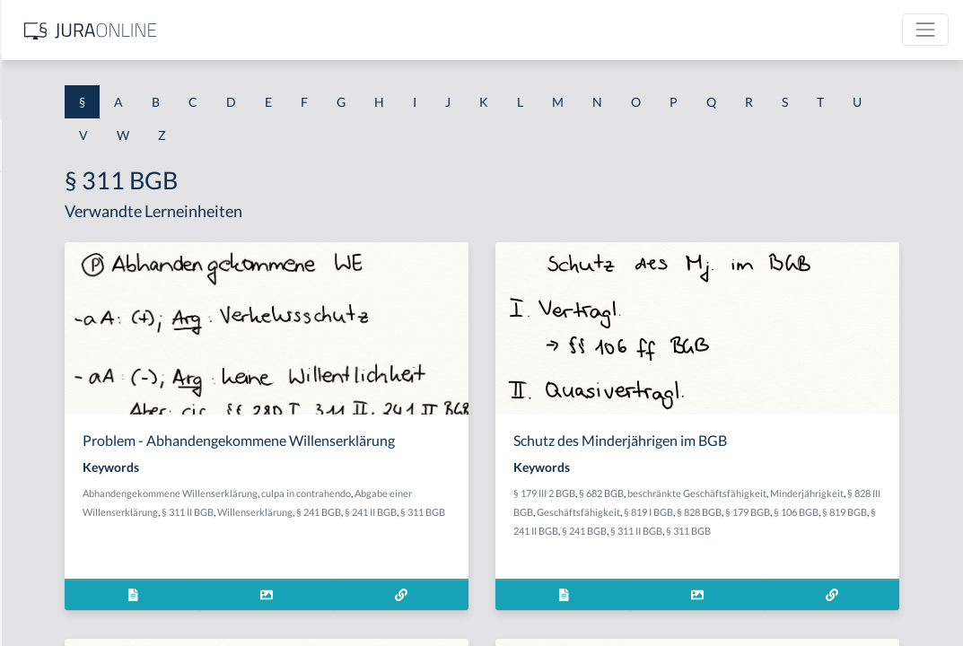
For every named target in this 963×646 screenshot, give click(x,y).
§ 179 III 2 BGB (688, 493)
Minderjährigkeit (694, 512)
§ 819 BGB (824, 531)
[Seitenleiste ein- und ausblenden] (258, 27)
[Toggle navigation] (925, 29)
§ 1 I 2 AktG (46, 433)
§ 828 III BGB (761, 512)
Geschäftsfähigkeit (834, 512)
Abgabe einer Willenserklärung (386, 529)
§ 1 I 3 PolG (45, 513)
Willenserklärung (550, 529)
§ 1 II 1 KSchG (52, 594)
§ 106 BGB (776, 531)
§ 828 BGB (679, 531)
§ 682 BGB (744, 493)
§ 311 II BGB (483, 529)
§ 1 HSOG (41, 352)
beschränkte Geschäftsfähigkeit (840, 493)
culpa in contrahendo (542, 510)
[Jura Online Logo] (376, 30)
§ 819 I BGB (904, 512)
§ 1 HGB (37, 311)
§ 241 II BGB (393, 548)
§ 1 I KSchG (45, 554)
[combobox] (143, 87)
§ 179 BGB (727, 531)
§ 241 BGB (341, 548)
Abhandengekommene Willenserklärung (406, 510)
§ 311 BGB (445, 548)
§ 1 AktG (38, 190)
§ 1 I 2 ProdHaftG (62, 473)
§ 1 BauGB (43, 231)
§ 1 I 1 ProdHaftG (62, 392)
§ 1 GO (33, 271)
